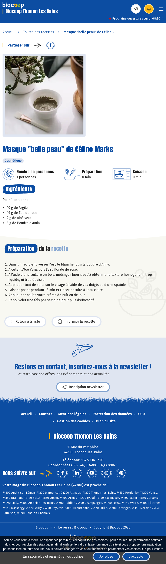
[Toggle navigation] (161, 10)
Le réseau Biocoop (72, 527)
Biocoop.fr (44, 527)
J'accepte (136, 556)
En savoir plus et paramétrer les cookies (53, 556)
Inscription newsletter (83, 387)
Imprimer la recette (76, 321)
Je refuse (106, 556)
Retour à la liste (25, 321)
